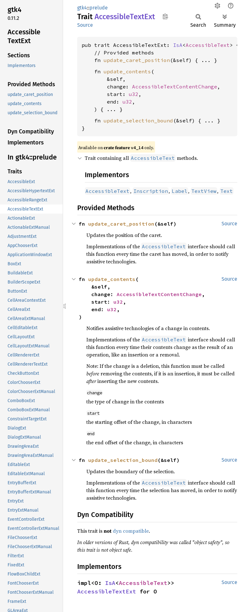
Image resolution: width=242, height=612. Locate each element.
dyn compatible (131, 530)
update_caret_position (137, 60)
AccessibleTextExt (106, 591)
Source (85, 25)
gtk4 (82, 8)
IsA (177, 45)
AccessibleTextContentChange (174, 86)
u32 (133, 94)
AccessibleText (208, 45)
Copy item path (165, 16)
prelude (98, 8)
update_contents (127, 71)
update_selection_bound (138, 120)
